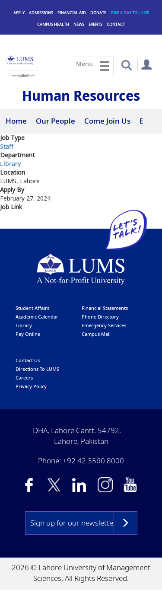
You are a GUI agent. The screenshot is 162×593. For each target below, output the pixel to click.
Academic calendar (37, 316)
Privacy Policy (31, 386)
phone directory (100, 316)
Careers (24, 377)
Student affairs (32, 308)
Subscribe (125, 523)
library (24, 325)
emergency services (104, 325)
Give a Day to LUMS (130, 13)
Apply (19, 13)
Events (95, 24)
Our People (55, 121)
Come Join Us (107, 121)
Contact (116, 24)
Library (10, 164)
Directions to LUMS (37, 369)
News (78, 24)
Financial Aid (71, 13)
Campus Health (53, 24)
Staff (6, 147)
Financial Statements (105, 308)
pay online (28, 334)
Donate (98, 13)
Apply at (13, 223)
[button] (126, 64)
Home (16, 121)
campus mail (96, 334)
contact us (28, 360)
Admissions (41, 13)
